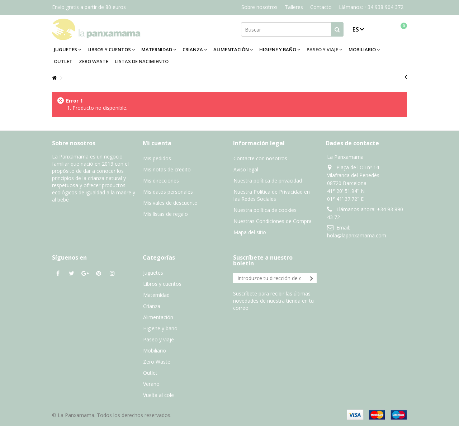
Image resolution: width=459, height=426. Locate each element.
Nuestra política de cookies (265, 210)
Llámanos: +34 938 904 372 (371, 7)
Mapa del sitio (249, 232)
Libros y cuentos (162, 283)
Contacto (321, 7)
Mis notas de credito (167, 169)
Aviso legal (245, 169)
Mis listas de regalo (165, 213)
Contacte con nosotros (260, 158)
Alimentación (158, 317)
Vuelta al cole (158, 395)
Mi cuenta (157, 143)
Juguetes (153, 272)
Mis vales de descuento (170, 202)
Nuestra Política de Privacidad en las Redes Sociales (271, 195)
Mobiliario (154, 350)
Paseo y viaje (158, 339)
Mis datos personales (168, 191)
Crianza (151, 306)
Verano (151, 383)
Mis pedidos (157, 158)
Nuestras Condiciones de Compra (272, 221)
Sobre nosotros (259, 7)
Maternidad (156, 295)
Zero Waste (156, 361)
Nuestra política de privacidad (267, 180)
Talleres (294, 7)
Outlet (150, 372)
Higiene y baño (160, 328)
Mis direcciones (161, 180)
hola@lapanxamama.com (356, 235)
